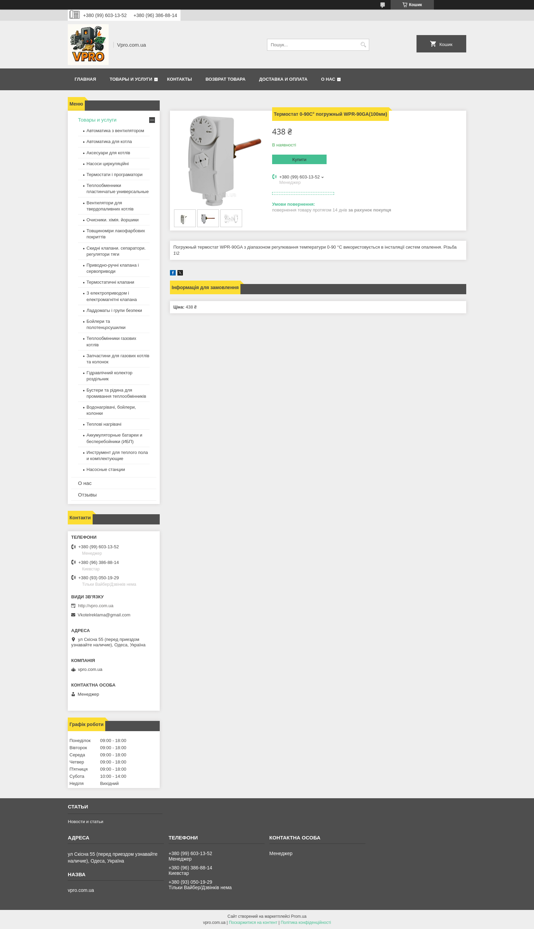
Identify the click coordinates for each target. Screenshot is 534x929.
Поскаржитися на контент (253, 922)
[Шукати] (363, 45)
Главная (85, 79)
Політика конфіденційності (306, 922)
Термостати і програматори (115, 174)
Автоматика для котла (109, 141)
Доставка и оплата (283, 79)
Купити (299, 159)
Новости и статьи (85, 821)
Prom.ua (299, 916)
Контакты (179, 79)
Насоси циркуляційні (108, 163)
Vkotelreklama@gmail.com (104, 614)
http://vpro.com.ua (95, 605)
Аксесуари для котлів (108, 152)
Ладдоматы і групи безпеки (114, 310)
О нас (328, 79)
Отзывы (87, 495)
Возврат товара (225, 79)
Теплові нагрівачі (104, 424)
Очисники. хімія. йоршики (113, 219)
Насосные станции (106, 469)
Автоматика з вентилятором (115, 130)
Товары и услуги (131, 79)
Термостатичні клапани (110, 282)
